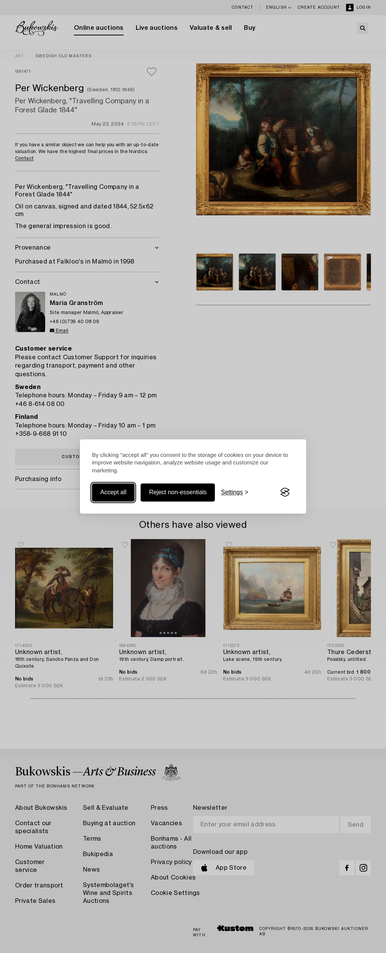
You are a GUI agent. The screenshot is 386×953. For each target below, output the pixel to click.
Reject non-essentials (178, 492)
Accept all (113, 492)
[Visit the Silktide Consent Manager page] (285, 492)
